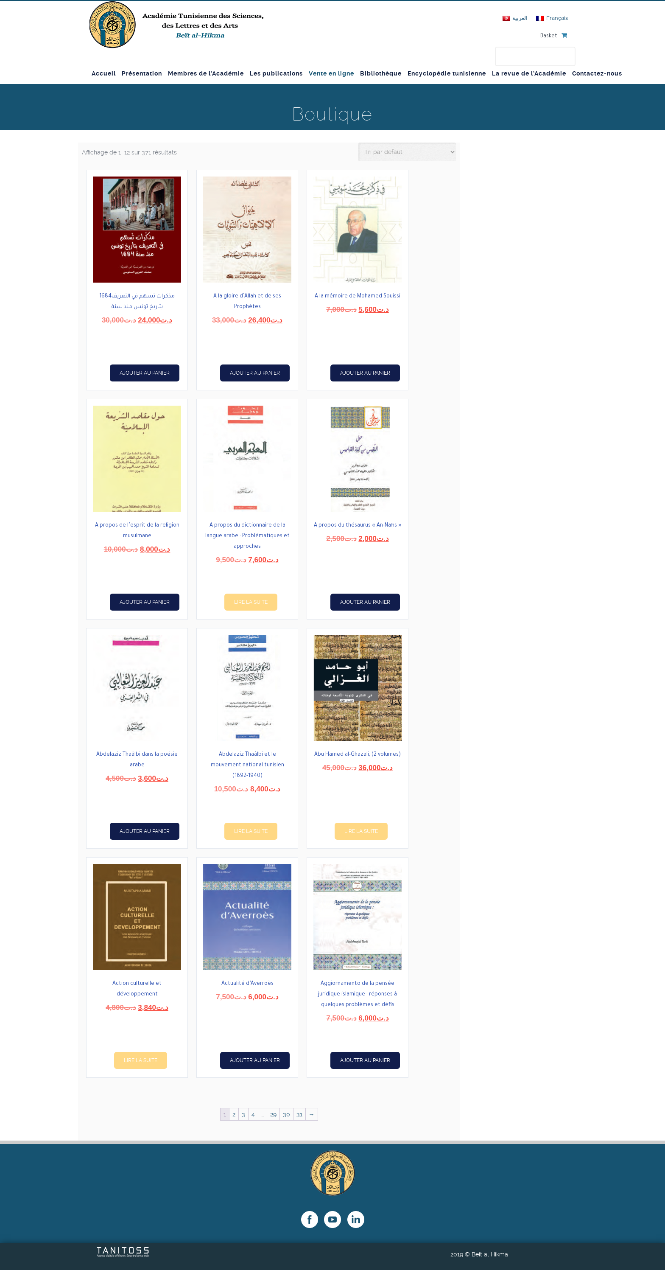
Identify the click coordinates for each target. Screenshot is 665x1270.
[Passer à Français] (552, 18)
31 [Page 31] (299, 1114)
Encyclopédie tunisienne (447, 73)
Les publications (276, 73)
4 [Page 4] (253, 1114)
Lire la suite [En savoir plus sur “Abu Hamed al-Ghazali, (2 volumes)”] (361, 831)
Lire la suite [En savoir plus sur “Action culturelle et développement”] (140, 1060)
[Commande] (407, 152)
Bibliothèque (381, 73)
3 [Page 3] (243, 1114)
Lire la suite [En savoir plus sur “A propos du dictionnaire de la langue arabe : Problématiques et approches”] (251, 602)
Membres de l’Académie (206, 73)
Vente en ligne (331, 73)
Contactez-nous (597, 73)
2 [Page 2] (233, 1114)
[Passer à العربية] (515, 18)
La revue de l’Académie (529, 73)
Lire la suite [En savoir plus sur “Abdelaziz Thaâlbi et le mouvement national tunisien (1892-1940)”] (251, 831)
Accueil (104, 73)
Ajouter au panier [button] (145, 373)
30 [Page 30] (286, 1114)
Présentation (142, 73)
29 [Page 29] (273, 1114)
